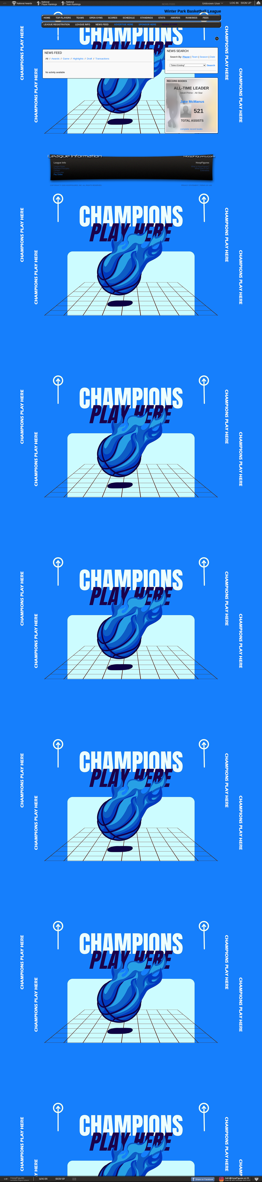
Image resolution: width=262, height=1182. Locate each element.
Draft (89, 58)
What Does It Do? (202, 168)
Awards (55, 58)
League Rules (59, 166)
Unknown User (211, 3)
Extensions (204, 170)
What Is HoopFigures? (200, 166)
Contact (57, 170)
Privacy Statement (189, 185)
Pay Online (58, 174)
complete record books (191, 129)
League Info (60, 162)
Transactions (102, 58)
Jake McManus (192, 101)
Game (66, 58)
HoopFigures (202, 162)
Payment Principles (61, 168)
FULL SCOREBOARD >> (55, 36)
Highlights (78, 58)
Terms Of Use (206, 185)
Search (211, 65)
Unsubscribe (59, 172)
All (46, 58)
